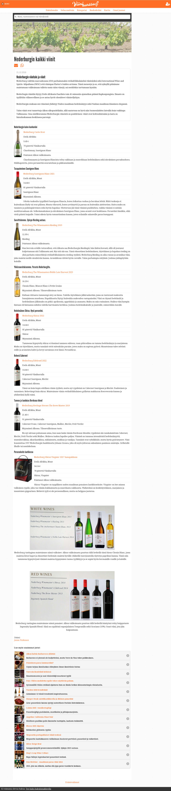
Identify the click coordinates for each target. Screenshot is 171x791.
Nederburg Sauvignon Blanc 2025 (38, 174)
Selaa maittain (67, 10)
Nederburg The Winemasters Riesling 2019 (42, 225)
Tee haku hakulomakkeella (38, 789)
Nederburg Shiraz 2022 (33, 316)
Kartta (107, 10)
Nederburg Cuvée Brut (34, 132)
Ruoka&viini (95, 10)
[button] (6, 4)
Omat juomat (119, 10)
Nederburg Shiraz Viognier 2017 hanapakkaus (55, 457)
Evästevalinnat (72, 782)
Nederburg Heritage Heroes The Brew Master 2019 (46, 405)
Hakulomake (52, 10)
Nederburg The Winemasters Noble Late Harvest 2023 (47, 272)
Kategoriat (82, 10)
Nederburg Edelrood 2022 (34, 361)
